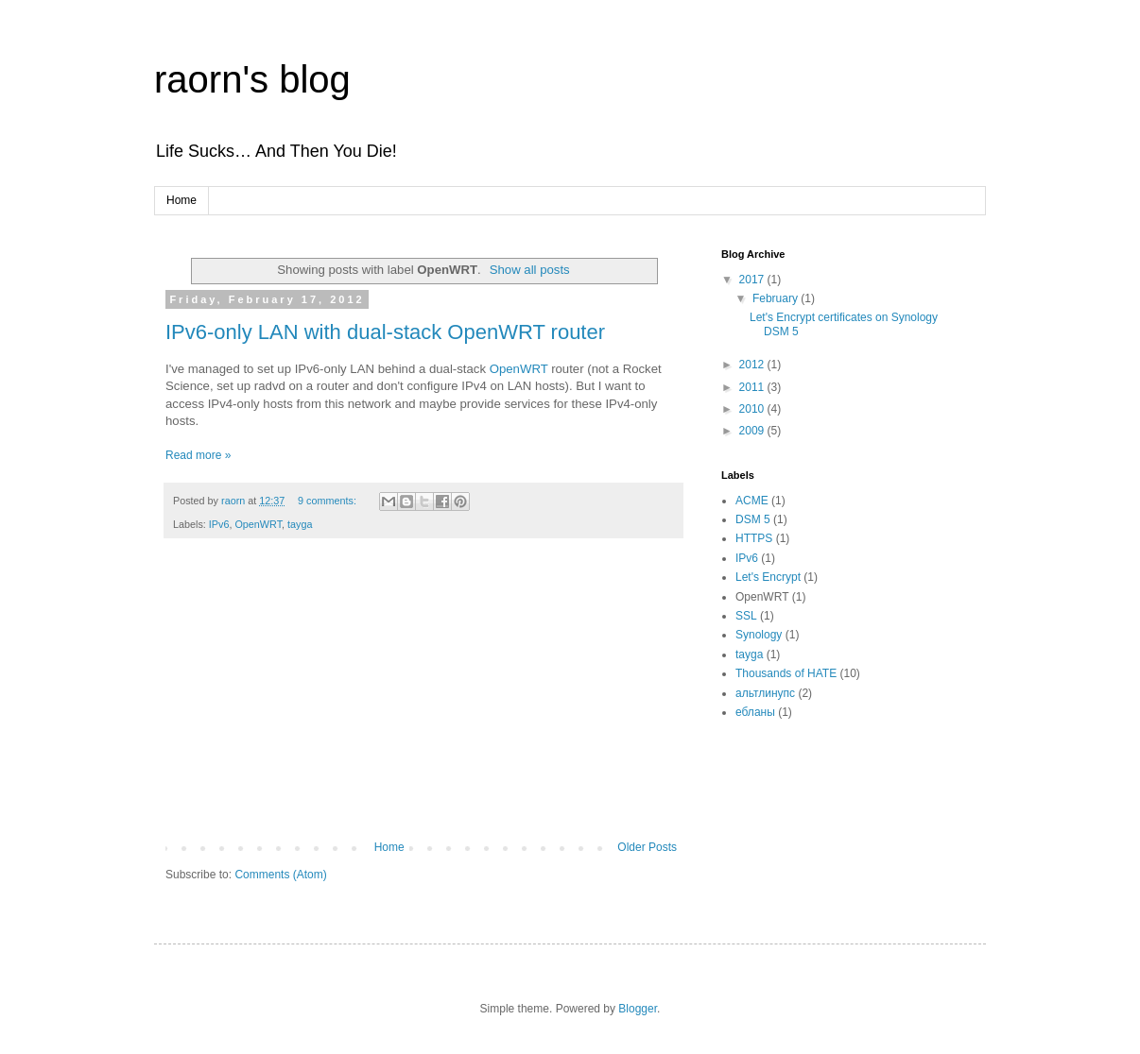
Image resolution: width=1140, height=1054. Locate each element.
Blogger (637, 1008)
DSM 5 (752, 519)
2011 (753, 387)
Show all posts (530, 270)
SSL (746, 615)
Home (181, 200)
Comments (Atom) (280, 874)
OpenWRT (519, 369)
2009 (753, 430)
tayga (299, 524)
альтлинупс (765, 693)
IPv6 (219, 524)
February (776, 298)
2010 (753, 409)
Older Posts (647, 847)
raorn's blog (252, 79)
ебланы (755, 712)
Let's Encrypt (768, 577)
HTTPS (753, 538)
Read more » (198, 455)
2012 (753, 364)
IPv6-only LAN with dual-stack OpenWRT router (385, 332)
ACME (752, 500)
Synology (758, 634)
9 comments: (328, 500)
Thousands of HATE (786, 673)
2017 (753, 279)
